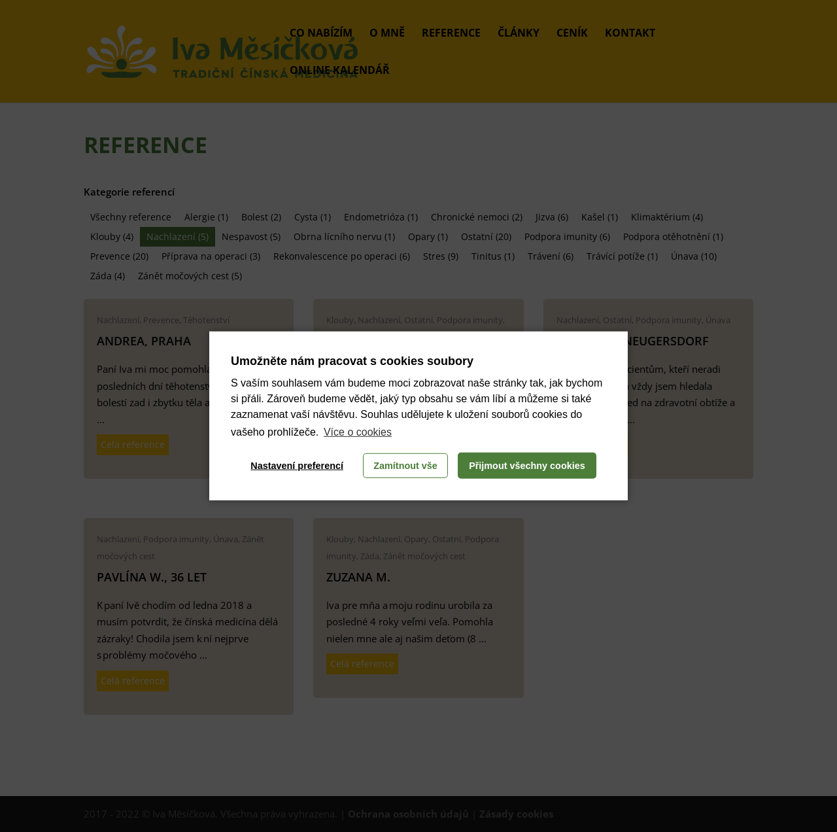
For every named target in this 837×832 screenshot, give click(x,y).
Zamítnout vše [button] (405, 465)
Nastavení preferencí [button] (296, 465)
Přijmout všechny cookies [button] (527, 465)
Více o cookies (358, 432)
